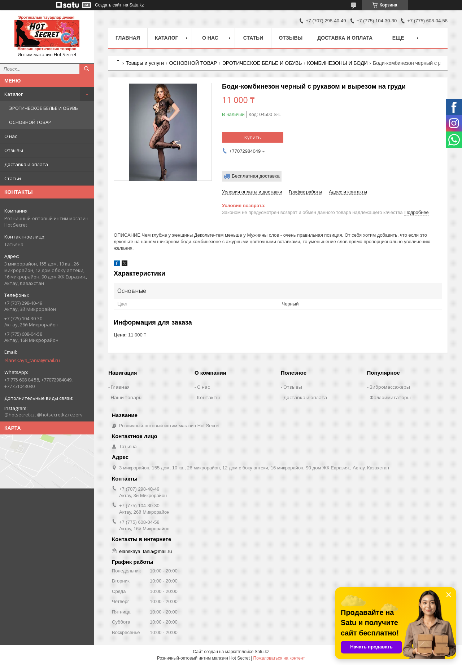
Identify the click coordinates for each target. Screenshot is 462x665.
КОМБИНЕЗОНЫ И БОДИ (337, 63)
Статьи (12, 178)
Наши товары (127, 397)
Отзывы (13, 150)
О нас (10, 136)
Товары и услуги (145, 63)
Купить (252, 137)
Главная (128, 38)
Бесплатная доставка (256, 176)
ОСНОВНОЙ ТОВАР (30, 122)
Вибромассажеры (390, 387)
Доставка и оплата (26, 164)
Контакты (208, 397)
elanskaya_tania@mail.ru (32, 360)
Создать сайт (108, 5)
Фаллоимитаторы (390, 397)
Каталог (13, 94)
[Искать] (86, 68)
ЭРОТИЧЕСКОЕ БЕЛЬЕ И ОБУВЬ (43, 108)
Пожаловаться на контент (279, 658)
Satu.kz (261, 651)
